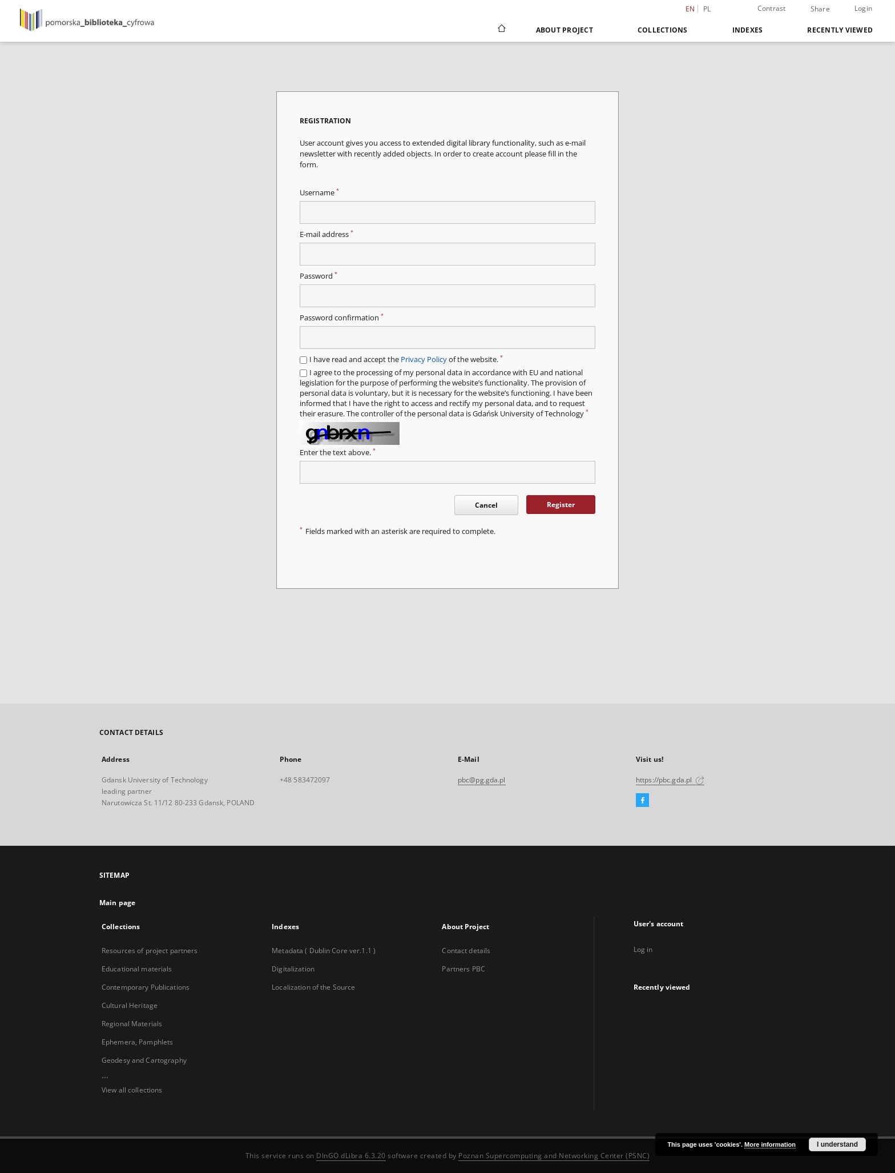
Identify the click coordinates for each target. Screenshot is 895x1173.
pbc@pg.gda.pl (482, 780)
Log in (643, 949)
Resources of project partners (149, 950)
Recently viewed (840, 30)
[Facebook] (642, 801)
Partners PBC (463, 969)
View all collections (132, 1090)
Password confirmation (342, 318)
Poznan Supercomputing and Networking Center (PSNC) (554, 1155)
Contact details (466, 950)
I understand (837, 1144)
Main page (117, 902)
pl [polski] (707, 9)
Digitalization (293, 969)
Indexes (747, 30)
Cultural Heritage (130, 1005)
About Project (564, 30)
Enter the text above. (338, 452)
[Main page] (501, 29)
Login (863, 8)
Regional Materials (132, 1024)
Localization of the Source (313, 987)
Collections (663, 30)
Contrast (771, 8)
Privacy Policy (424, 359)
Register (561, 504)
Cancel (486, 505)
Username (319, 193)
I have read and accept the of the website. (406, 359)
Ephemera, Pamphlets (137, 1042)
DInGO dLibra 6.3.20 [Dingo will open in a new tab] (351, 1155)
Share (820, 9)
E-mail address (326, 234)
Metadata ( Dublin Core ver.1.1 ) (324, 950)
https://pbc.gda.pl (670, 780)
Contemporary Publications (146, 987)
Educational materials (137, 969)
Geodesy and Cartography (144, 1060)
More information (770, 1144)
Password (318, 276)
